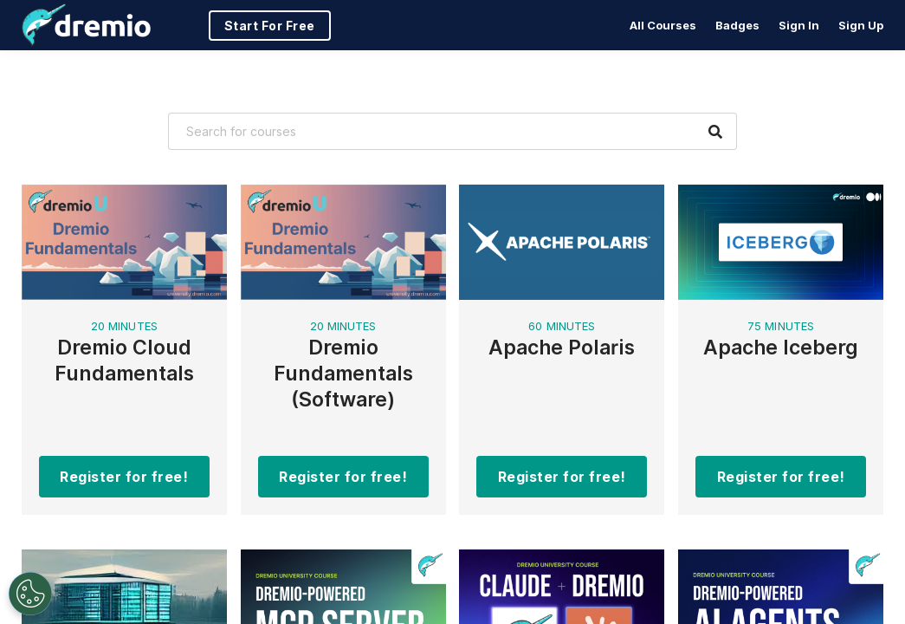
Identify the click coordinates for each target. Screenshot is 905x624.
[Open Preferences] (30, 593)
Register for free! (124, 476)
